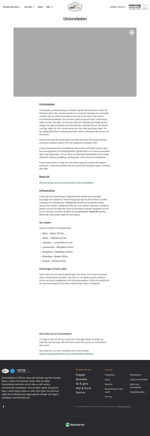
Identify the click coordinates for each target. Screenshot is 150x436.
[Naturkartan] (75, 426)
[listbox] (75, 62)
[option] (75, 62)
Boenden (81, 379)
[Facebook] (3, 406)
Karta (107, 379)
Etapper (81, 374)
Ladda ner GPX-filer (139, 379)
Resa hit (108, 384)
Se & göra (82, 383)
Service (80, 392)
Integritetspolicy (137, 392)
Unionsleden (135, 375)
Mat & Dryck (83, 388)
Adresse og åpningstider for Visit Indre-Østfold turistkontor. (66, 353)
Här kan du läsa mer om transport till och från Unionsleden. (66, 182)
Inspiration (110, 375)
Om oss (108, 396)
